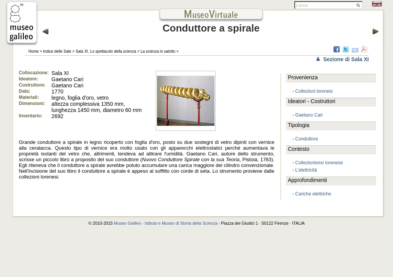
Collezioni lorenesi (313, 91)
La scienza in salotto (157, 51)
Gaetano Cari (308, 115)
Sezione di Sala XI (346, 59)
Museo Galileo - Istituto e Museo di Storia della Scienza (166, 223)
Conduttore (306, 139)
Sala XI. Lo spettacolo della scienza (106, 51)
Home (33, 51)
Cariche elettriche (313, 194)
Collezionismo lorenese (319, 162)
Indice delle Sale (57, 51)
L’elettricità (306, 170)
